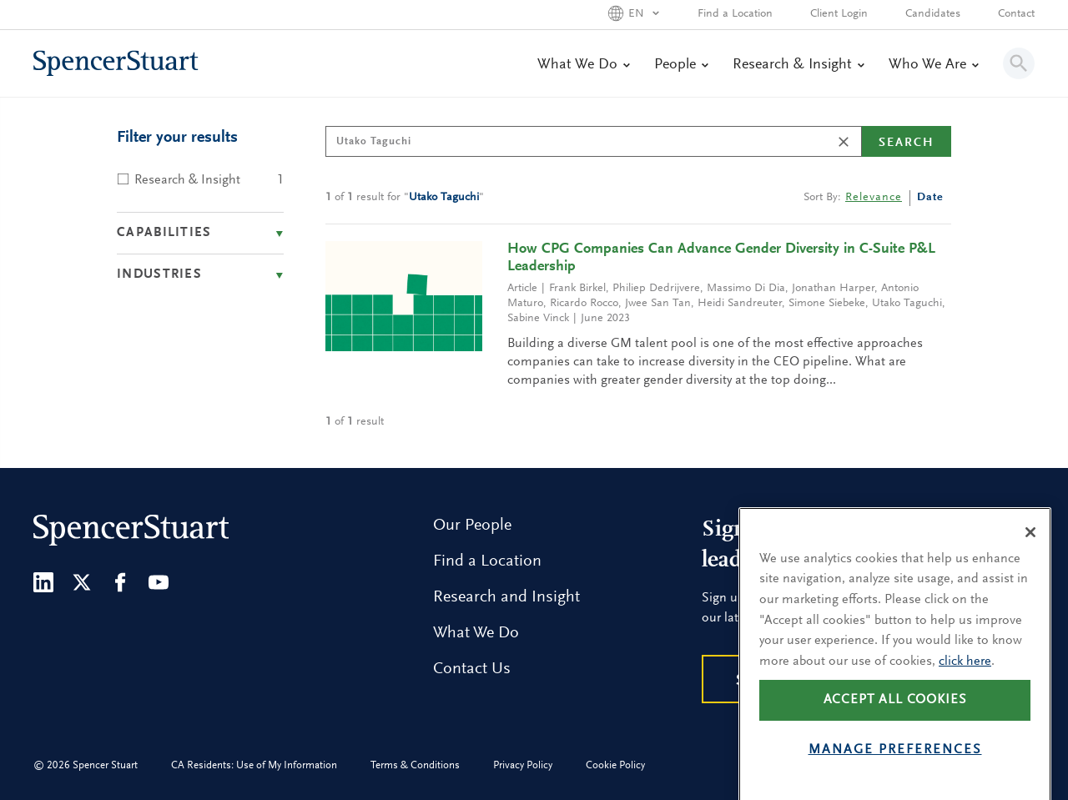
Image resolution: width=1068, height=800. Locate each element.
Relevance (873, 198)
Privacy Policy (522, 765)
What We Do (583, 65)
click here (965, 686)
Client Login (839, 14)
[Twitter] (82, 582)
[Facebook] (120, 582)
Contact (1016, 14)
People (681, 65)
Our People (472, 525)
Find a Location (735, 14)
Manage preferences (895, 775)
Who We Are (933, 65)
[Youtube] (159, 582)
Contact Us (472, 669)
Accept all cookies (895, 725)
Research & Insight (798, 65)
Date (930, 198)
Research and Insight (506, 597)
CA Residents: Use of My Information (254, 765)
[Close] (1030, 557)
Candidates (932, 14)
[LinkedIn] (43, 582)
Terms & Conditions (415, 765)
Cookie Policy (615, 765)
